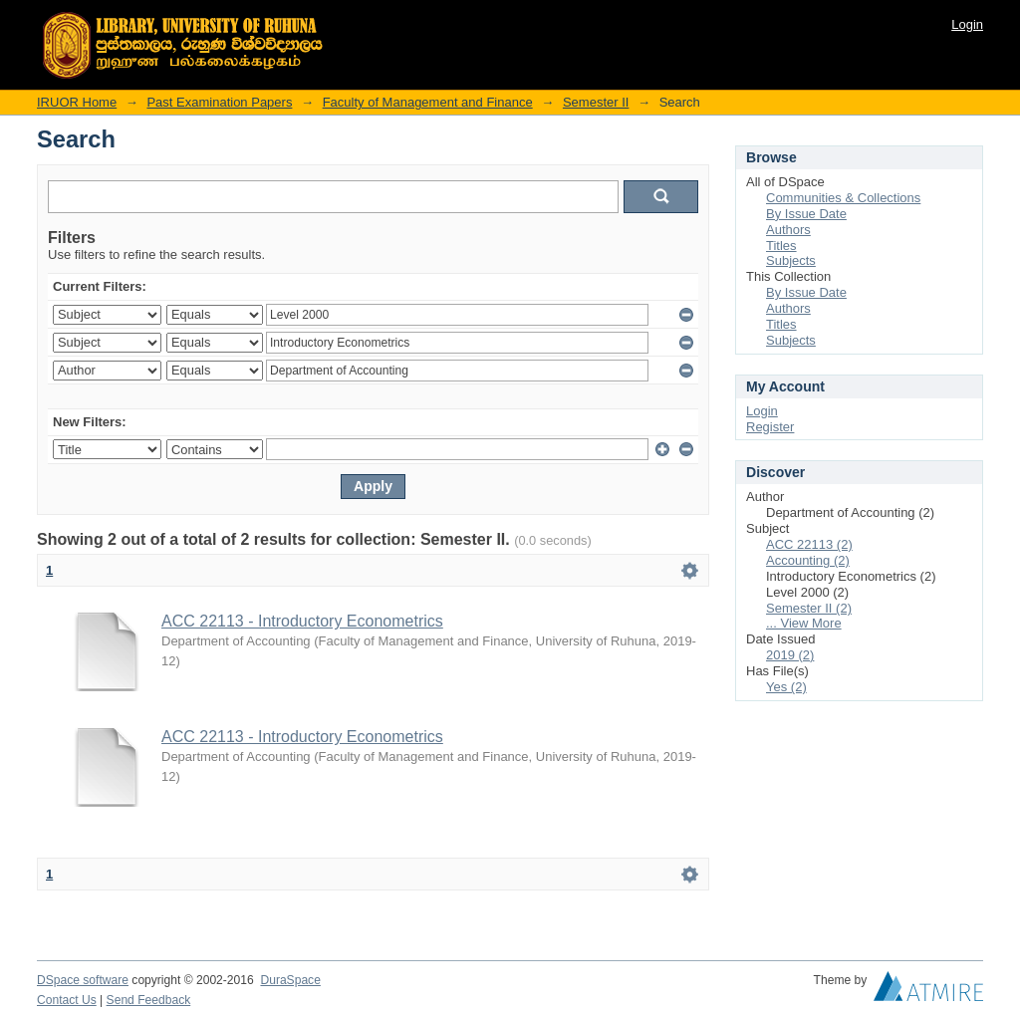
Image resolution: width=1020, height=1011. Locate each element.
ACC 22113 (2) (809, 544)
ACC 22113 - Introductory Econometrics (302, 621)
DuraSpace (290, 980)
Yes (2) (786, 686)
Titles (781, 245)
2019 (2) (790, 654)
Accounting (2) (808, 560)
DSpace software (82, 980)
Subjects (791, 260)
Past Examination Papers (219, 102)
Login (967, 24)
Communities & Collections (843, 197)
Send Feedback (149, 1000)
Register (770, 426)
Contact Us (67, 1000)
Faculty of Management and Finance (428, 102)
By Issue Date (806, 213)
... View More (804, 623)
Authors (788, 229)
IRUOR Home (77, 102)
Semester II (596, 102)
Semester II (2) (809, 608)
